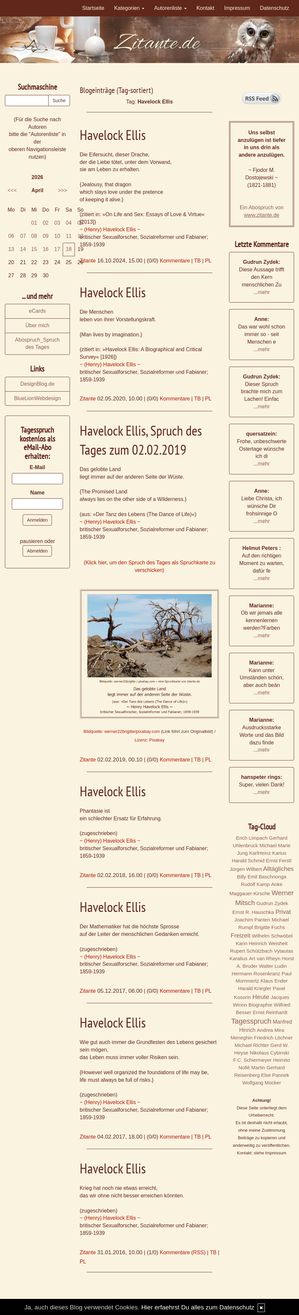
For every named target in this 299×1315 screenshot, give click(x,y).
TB (197, 260)
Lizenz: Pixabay (149, 739)
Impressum (237, 8)
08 (34, 236)
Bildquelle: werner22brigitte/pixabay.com (121, 731)
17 (57, 249)
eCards (37, 311)
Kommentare (175, 260)
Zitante (88, 260)
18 (69, 249)
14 (23, 249)
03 (57, 223)
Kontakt (205, 8)
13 (11, 249)
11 (69, 236)
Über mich (37, 325)
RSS (198, 1252)
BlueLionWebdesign (37, 398)
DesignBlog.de (37, 384)
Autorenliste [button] (170, 8)
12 (80, 236)
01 (34, 223)
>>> (62, 190)
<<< (12, 190)
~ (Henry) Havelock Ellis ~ (110, 229)
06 (11, 236)
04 (69, 223)
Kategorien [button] (129, 8)
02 (46, 223)
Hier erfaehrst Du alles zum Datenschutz (197, 1307)
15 (34, 249)
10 (57, 236)
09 (46, 236)
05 (80, 223)
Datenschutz (274, 8)
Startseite (93, 8)
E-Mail (37, 467)
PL (208, 260)
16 (46, 249)
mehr (264, 292)
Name (37, 492)
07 (23, 236)
